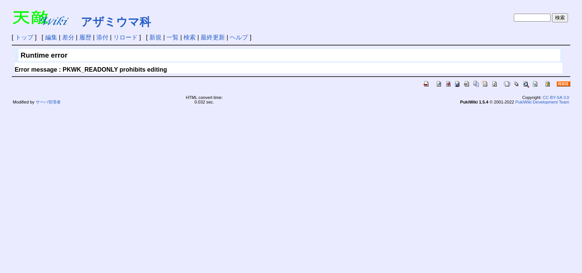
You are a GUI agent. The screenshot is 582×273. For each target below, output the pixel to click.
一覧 (172, 37)
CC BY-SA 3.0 (556, 97)
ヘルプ (239, 37)
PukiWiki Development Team (542, 102)
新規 (155, 37)
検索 (190, 37)
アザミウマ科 (116, 22)
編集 (51, 37)
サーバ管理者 (48, 102)
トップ (24, 37)
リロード (125, 37)
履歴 (85, 37)
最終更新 (213, 37)
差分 (68, 37)
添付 (102, 37)
